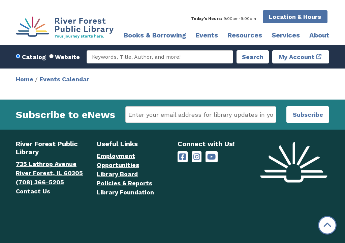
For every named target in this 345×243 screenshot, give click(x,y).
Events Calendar (64, 79)
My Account (297, 56)
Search (252, 56)
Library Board (117, 174)
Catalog (34, 56)
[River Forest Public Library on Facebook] (183, 156)
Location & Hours (295, 16)
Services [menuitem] (286, 35)
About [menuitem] (319, 35)
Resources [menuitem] (244, 35)
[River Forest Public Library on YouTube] (211, 156)
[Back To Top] (327, 225)
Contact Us (33, 191)
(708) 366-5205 (40, 182)
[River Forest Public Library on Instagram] (197, 156)
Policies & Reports (124, 183)
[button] (223, 18)
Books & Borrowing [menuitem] (155, 35)
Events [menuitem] (206, 35)
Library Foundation (125, 192)
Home (24, 79)
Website (67, 56)
